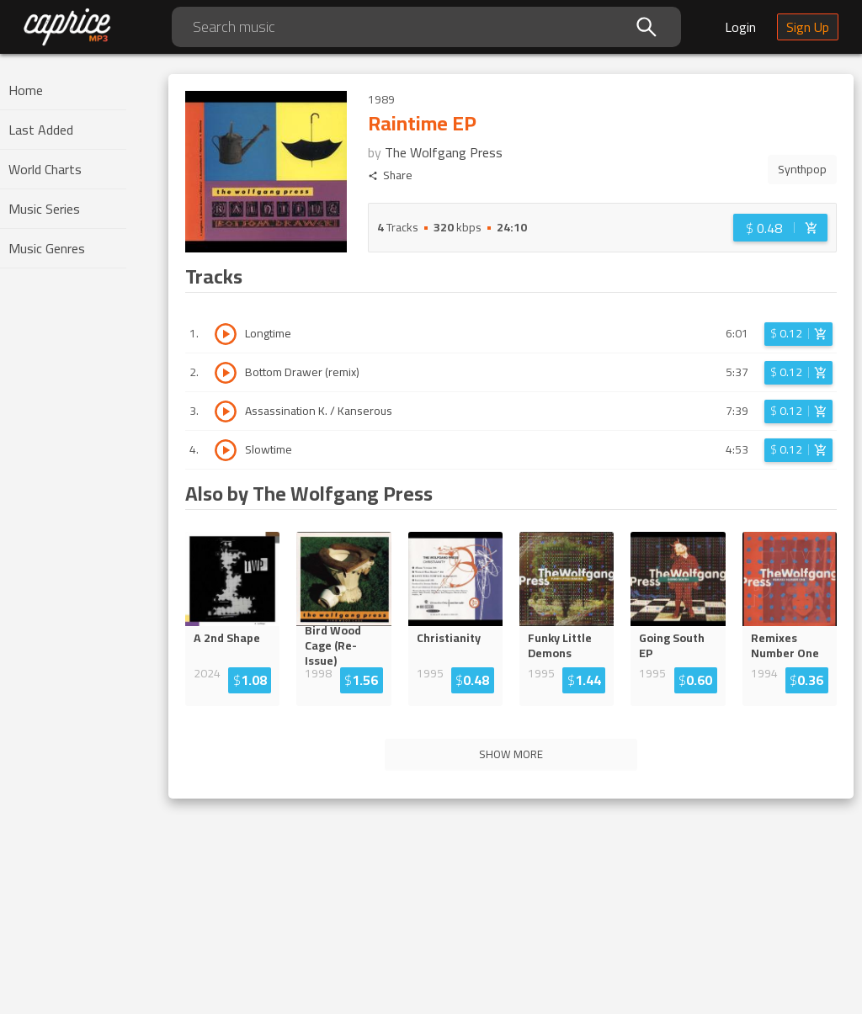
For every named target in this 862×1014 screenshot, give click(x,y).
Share (390, 175)
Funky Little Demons (560, 645)
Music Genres (46, 248)
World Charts (45, 169)
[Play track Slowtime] (226, 450)
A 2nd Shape (227, 637)
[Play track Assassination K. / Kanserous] (226, 411)
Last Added (40, 129)
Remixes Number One (785, 645)
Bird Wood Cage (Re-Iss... (343, 645)
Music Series (44, 208)
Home (25, 90)
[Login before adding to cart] (780, 228)
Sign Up (807, 27)
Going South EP (672, 645)
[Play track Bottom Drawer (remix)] (226, 373)
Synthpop (802, 169)
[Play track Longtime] (226, 334)
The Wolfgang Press (444, 152)
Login (740, 27)
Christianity (449, 637)
